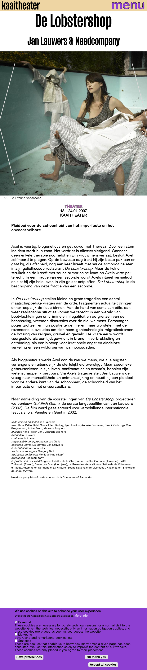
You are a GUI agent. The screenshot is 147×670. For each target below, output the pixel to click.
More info (81, 615)
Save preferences (29, 657)
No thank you (96, 657)
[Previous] (6, 123)
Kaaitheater (73, 215)
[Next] (141, 123)
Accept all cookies (103, 664)
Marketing (25, 635)
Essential (24, 623)
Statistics (24, 641)
